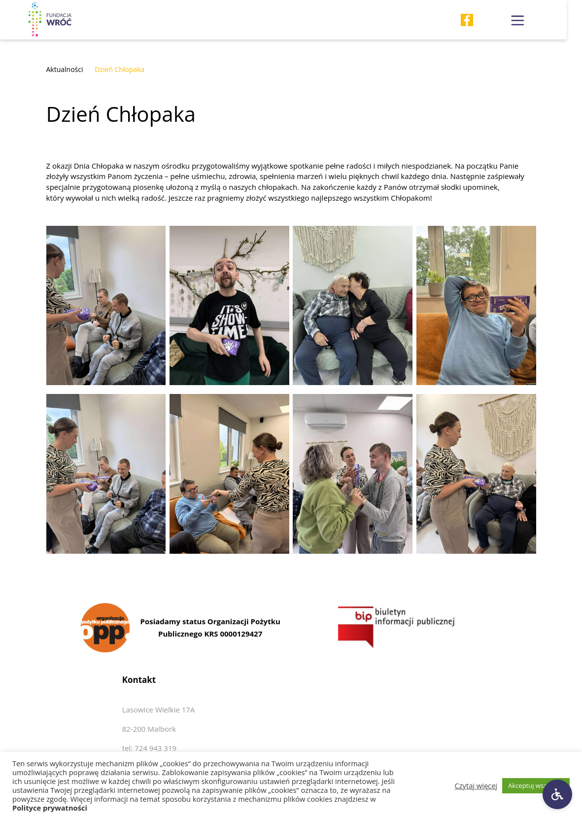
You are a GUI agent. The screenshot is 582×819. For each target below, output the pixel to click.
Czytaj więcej (476, 785)
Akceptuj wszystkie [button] (536, 785)
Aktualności (64, 69)
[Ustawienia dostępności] (557, 794)
